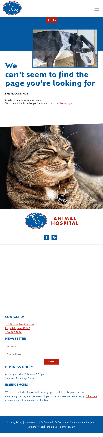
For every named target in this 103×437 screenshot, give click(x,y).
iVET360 (70, 426)
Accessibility (31, 422)
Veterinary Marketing (39, 426)
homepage (66, 103)
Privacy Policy (14, 422)
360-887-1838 (13, 332)
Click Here (91, 396)
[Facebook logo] (48, 20)
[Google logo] (54, 20)
